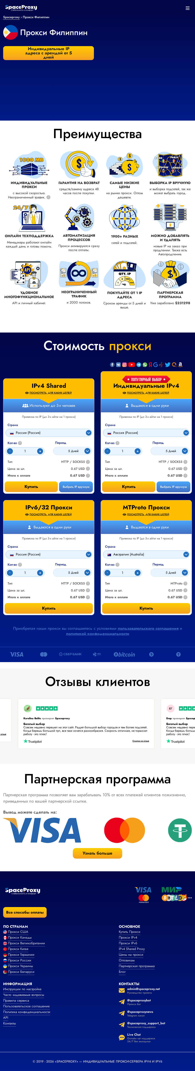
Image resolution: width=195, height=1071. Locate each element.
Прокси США (18, 931)
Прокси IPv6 (128, 943)
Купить (129, 487)
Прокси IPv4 (128, 937)
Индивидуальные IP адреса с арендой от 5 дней (48, 53)
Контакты (9, 1023)
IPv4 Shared (49, 386)
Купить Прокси (129, 931)
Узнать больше (97, 853)
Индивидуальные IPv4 (146, 386)
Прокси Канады (20, 937)
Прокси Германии (21, 954)
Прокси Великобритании (26, 943)
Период (158, 443)
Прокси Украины (20, 966)
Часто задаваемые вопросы (23, 994)
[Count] (122, 451)
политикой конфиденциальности (97, 634)
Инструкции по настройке (22, 989)
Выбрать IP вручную (173, 487)
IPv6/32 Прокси (48, 507)
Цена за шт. (114, 469)
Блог (122, 971)
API (5, 1017)
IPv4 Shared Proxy (132, 948)
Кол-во (112, 443)
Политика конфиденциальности (26, 1011)
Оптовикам (127, 960)
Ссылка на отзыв (135, 741)
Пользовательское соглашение (26, 1006)
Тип (107, 462)
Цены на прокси (131, 954)
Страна (110, 425)
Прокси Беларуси (21, 971)
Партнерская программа (137, 966)
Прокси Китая (18, 948)
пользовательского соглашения (148, 628)
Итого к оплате (116, 475)
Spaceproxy (11, 17)
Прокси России (19, 960)
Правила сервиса (16, 1000)
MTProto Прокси (146, 507)
